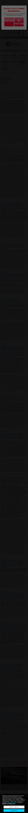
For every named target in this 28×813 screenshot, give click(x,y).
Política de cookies (11, 802)
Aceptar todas (14, 810)
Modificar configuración (14, 807)
